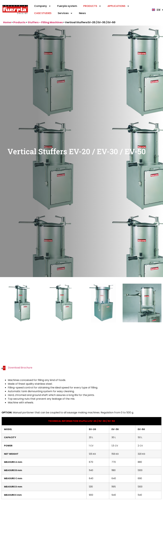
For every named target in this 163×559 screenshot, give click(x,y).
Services (65, 13)
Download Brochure (20, 367)
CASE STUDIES (42, 13)
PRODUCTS (92, 6)
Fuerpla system (67, 6)
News (82, 13)
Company (42, 6)
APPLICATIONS (118, 6)
